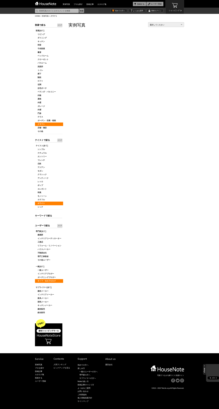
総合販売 (40, 312)
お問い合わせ (83, 391)
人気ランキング (60, 364)
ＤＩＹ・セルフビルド (46, 281)
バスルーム (41, 63)
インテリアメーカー (45, 294)
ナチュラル (41, 153)
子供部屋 (40, 49)
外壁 (38, 102)
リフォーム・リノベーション (48, 246)
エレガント (41, 189)
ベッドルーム (42, 56)
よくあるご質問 (84, 388)
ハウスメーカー (43, 249)
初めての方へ (120, 11)
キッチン (40, 41)
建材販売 (40, 309)
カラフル (40, 200)
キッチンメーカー (44, 305)
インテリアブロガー (45, 274)
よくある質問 (138, 11)
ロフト (39, 81)
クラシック (41, 174)
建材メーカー (42, 291)
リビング (40, 34)
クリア (60, 25)
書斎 (38, 52)
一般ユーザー (42, 270)
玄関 (38, 85)
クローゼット (42, 59)
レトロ (39, 182)
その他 (39, 131)
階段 (38, 77)
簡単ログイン (156, 11)
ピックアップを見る (62, 368)
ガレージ (40, 106)
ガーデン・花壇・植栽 (46, 120)
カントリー (41, 156)
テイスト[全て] (42, 146)
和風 (38, 192)
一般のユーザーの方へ (88, 372)
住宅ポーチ (41, 88)
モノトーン (41, 196)
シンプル (40, 149)
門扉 (38, 113)
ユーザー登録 (40, 381)
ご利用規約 (82, 395)
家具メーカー (42, 298)
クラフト (40, 124)
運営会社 (109, 365)
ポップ (39, 185)
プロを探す (78, 4)
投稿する (38, 378)
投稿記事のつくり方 (86, 385)
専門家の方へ (84, 375)
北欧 (38, 164)
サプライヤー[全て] (44, 287)
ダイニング (41, 38)
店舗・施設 (41, 128)
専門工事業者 (42, 256)
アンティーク (42, 178)
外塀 (38, 110)
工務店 (39, 242)
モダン (39, 171)
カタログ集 (101, 4)
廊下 (38, 74)
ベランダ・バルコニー (46, 92)
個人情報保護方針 (85, 398)
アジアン (40, 167)
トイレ (39, 70)
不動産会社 (41, 253)
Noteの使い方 (83, 381)
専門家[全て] (41, 231)
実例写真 (66, 4)
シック (39, 207)
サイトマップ (83, 401)
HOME (37, 16)
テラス (39, 117)
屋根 (38, 99)
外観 (38, 95)
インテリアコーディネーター (48, 238)
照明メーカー (42, 302)
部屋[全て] (40, 31)
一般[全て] (40, 266)
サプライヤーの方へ (87, 378)
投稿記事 (90, 4)
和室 (38, 45)
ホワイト (40, 203)
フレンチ (40, 160)
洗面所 (39, 67)
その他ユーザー (43, 260)
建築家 (39, 235)
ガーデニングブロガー (46, 277)
